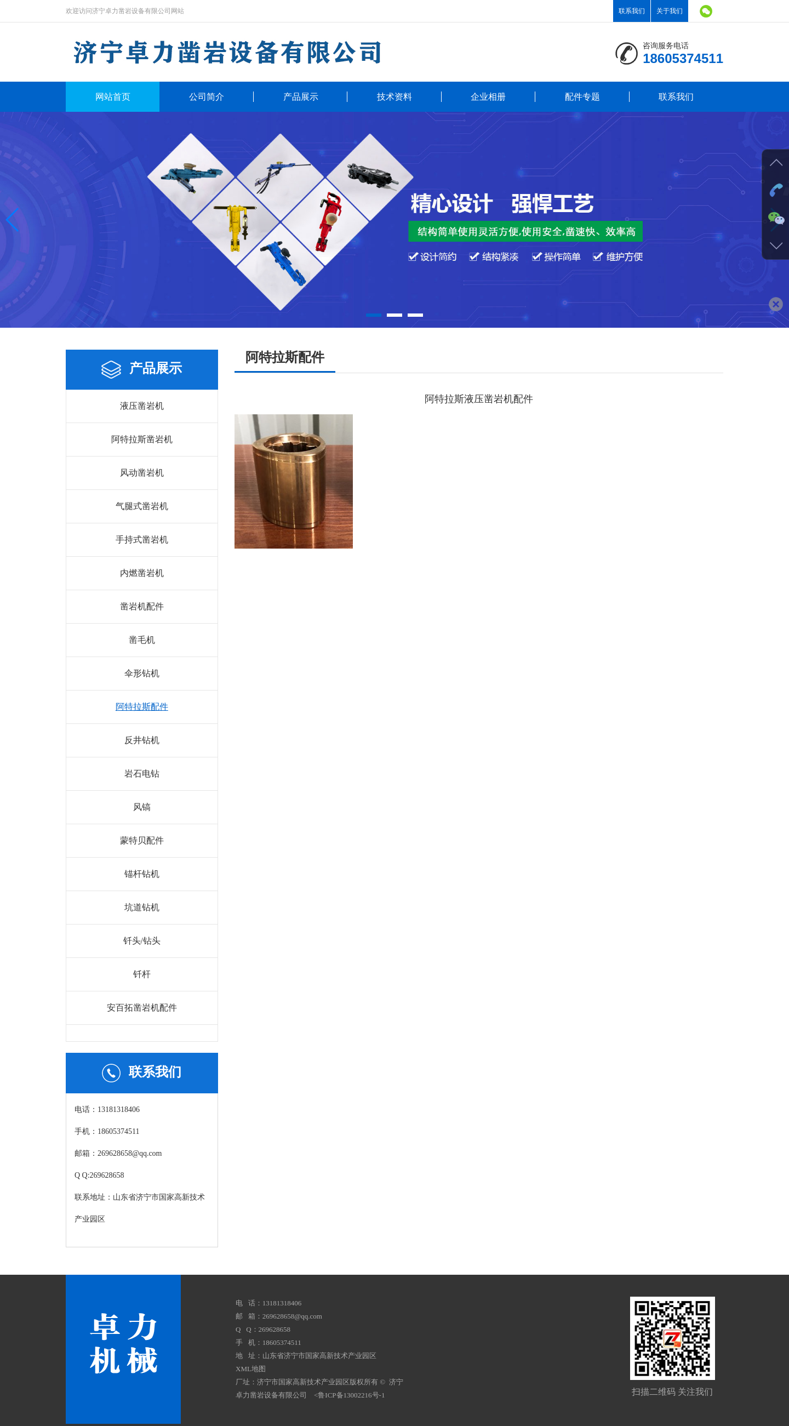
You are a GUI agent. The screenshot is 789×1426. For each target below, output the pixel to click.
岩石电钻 (141, 773)
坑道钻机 (141, 907)
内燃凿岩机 (142, 573)
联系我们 (632, 11)
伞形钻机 (141, 673)
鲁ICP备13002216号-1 (351, 1395)
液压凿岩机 (142, 405)
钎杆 (142, 974)
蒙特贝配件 (142, 840)
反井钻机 (141, 740)
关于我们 (669, 11)
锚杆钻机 (141, 874)
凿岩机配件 (142, 606)
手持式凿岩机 (142, 539)
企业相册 (488, 96)
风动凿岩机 (142, 472)
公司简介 (206, 96)
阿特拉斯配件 (142, 706)
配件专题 (582, 96)
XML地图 (251, 1369)
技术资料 (394, 96)
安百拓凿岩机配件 (142, 1007)
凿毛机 (142, 639)
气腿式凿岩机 (142, 506)
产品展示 (300, 96)
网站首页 (112, 96)
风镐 (142, 807)
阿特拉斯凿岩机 (142, 439)
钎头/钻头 (142, 940)
